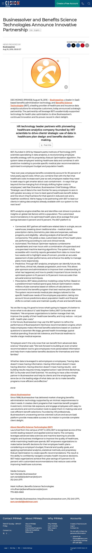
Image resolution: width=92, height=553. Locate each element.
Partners (28, 526)
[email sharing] (87, 45)
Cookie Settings (27, 548)
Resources (29, 532)
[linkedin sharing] (78, 45)
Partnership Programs (33, 528)
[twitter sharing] (73, 45)
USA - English (34, 30)
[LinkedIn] (9, 533)
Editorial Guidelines (32, 530)
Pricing (50, 530)
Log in (72, 526)
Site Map (12, 548)
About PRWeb (30, 524)
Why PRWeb (52, 524)
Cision (83, 548)
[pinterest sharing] (82, 45)
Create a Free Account (78, 524)
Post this (46, 145)
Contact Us (7, 530)
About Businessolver (20, 395)
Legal (5, 548)
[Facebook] (7, 533)
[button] (89, 3)
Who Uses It (52, 528)
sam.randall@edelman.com (24, 502)
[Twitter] (4, 533)
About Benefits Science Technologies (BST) (31, 427)
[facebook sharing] (69, 45)
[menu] (3, 3)
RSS (19, 548)
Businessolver (56, 100)
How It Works (53, 526)
